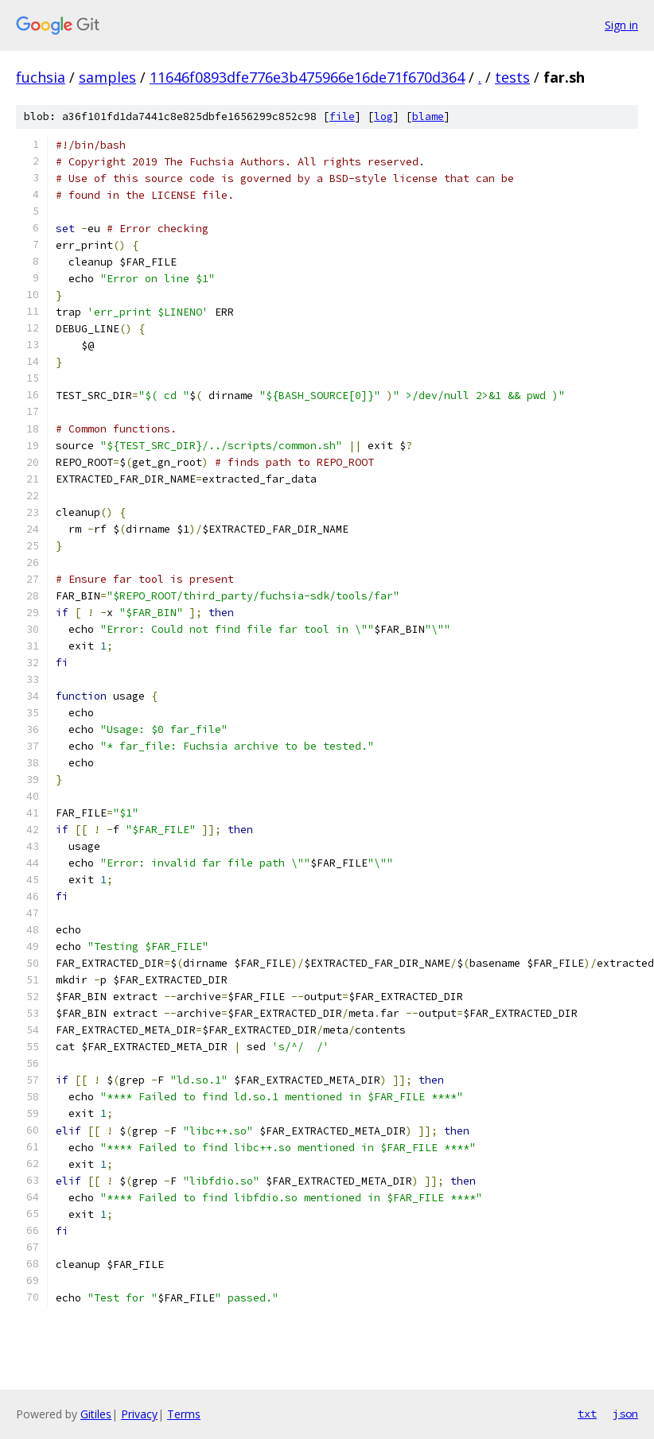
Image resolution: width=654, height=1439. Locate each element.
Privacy (139, 1414)
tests (512, 77)
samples (107, 77)
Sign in (621, 25)
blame (428, 116)
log (383, 116)
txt (587, 1413)
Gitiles (95, 1414)
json (625, 1413)
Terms (183, 1414)
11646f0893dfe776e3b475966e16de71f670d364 (307, 77)
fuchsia (40, 77)
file (342, 116)
